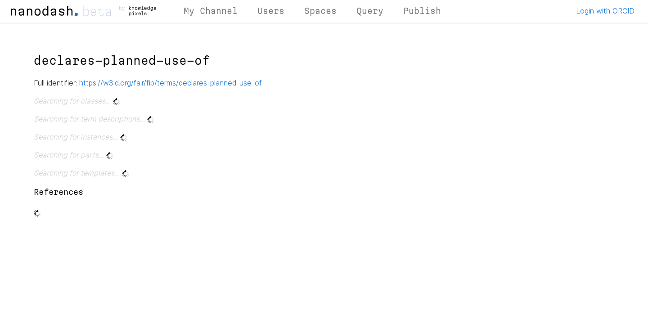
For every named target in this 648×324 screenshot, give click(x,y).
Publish (422, 10)
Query (369, 10)
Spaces (320, 10)
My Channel (211, 10)
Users (270, 10)
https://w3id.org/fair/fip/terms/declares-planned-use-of (170, 82)
